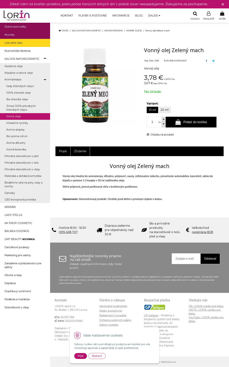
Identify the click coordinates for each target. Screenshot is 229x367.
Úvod (65, 30)
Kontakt (67, 15)
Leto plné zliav (13, 43)
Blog (139, 15)
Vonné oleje (134, 30)
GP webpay (151, 315)
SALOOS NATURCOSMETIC (86, 30)
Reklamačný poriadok (112, 315)
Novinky (9, 35)
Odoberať (210, 258)
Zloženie (80, 151)
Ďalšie (154, 15)
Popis (63, 151)
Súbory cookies (108, 325)
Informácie (121, 15)
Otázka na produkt (160, 134)
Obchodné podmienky (113, 306)
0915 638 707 (68, 232)
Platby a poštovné (92, 15)
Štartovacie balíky (15, 26)
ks (160, 122)
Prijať (81, 355)
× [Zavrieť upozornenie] (223, 4)
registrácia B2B (202, 232)
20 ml (164, 110)
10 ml (152, 110)
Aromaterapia (113, 30)
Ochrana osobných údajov (115, 320)
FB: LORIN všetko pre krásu (206, 306)
